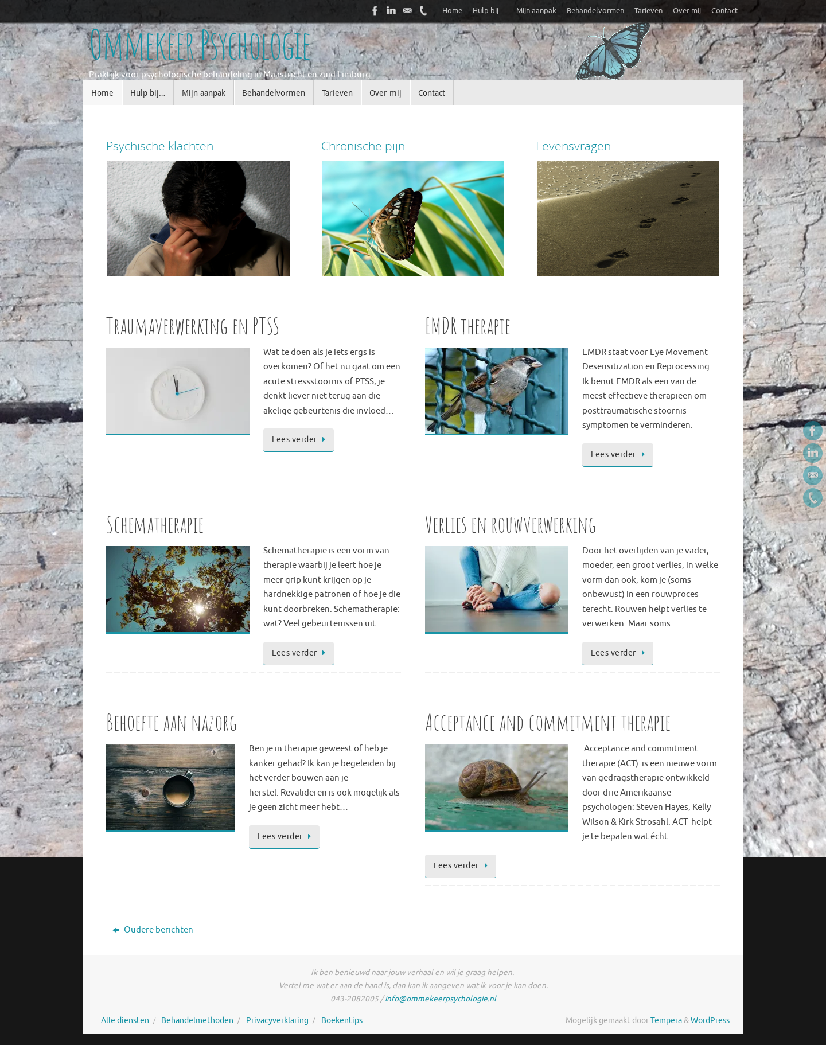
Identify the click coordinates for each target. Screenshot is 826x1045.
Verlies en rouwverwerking (511, 524)
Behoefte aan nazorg (171, 721)
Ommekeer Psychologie (199, 44)
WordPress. (711, 1020)
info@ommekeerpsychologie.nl (440, 999)
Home (452, 10)
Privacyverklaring (277, 1020)
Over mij (687, 10)
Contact (724, 10)
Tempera (666, 1020)
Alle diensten (125, 1020)
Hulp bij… (489, 10)
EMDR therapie (468, 325)
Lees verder (300, 439)
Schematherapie (155, 524)
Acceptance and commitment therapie (548, 721)
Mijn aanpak (536, 10)
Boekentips (342, 1020)
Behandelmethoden (197, 1020)
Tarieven (648, 10)
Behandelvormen (595, 10)
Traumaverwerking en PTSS (193, 325)
